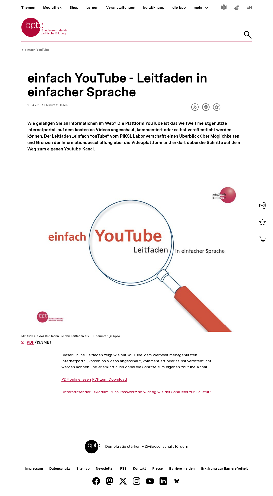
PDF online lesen (76, 379)
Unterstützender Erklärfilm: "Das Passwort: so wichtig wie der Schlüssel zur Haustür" (136, 392)
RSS (123, 469)
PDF (30, 342)
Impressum (34, 469)
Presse (157, 469)
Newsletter (104, 469)
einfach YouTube (37, 50)
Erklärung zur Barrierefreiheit (224, 469)
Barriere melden (182, 469)
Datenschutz (59, 469)
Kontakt (139, 469)
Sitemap (82, 469)
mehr (201, 7)
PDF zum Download (109, 379)
